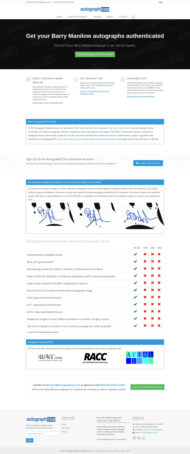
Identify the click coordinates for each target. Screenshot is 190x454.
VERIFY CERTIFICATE (77, 17)
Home (59, 17)
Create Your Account (148, 163)
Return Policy (125, 451)
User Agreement (102, 451)
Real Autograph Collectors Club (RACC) (112, 128)
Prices (63, 424)
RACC (30, 304)
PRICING (97, 17)
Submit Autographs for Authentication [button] (95, 54)
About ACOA (65, 428)
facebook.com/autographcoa (153, 430)
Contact (123, 17)
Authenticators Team (112, 139)
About (110, 17)
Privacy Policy (114, 451)
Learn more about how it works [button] (147, 387)
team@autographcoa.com (41, 2)
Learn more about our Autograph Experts (77, 139)
